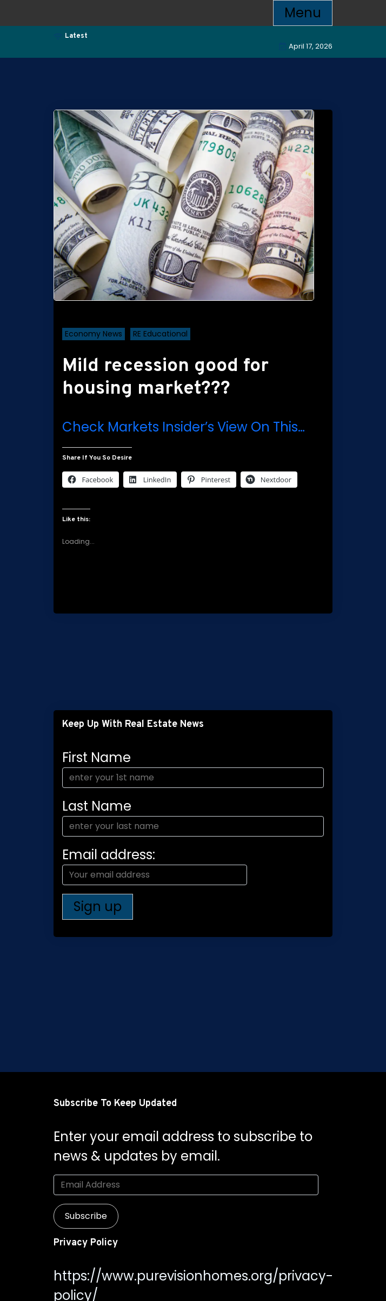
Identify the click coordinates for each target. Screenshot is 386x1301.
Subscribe (86, 1216)
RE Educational (160, 333)
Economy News (93, 333)
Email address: (154, 865)
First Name (96, 757)
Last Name (96, 806)
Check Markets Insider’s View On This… (183, 427)
